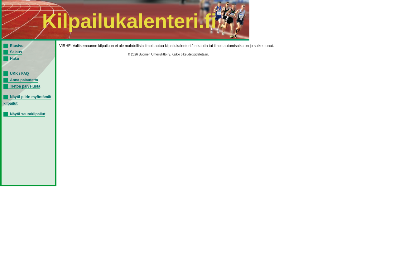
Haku (14, 58)
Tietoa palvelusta (25, 86)
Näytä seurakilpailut (27, 114)
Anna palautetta (24, 80)
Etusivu (16, 46)
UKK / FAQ (19, 73)
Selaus (16, 52)
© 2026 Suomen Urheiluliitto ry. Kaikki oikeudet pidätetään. (168, 54)
